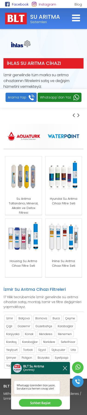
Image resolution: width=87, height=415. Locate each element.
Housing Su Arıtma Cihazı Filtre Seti (23, 263)
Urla (73, 350)
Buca (56, 318)
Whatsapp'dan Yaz (55, 97)
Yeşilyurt (12, 350)
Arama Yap (17, 97)
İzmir (9, 318)
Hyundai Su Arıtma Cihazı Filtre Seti (63, 201)
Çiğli (9, 326)
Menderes (45, 334)
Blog (78, 4)
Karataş (11, 342)
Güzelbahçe (44, 326)
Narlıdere (49, 342)
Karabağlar (65, 326)
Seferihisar (68, 342)
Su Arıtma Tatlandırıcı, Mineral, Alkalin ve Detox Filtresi (23, 205)
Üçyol (42, 350)
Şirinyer (11, 358)
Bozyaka (43, 358)
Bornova (41, 318)
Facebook (20, 4)
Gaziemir (24, 326)
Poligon (27, 358)
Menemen (65, 334)
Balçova (24, 318)
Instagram (47, 4)
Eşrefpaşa (61, 358)
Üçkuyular (58, 350)
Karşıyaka (12, 334)
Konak (29, 334)
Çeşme (70, 318)
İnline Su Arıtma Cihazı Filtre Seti (63, 263)
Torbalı (28, 350)
